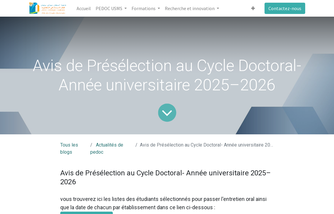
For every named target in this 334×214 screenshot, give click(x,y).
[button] (253, 8)
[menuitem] (83, 8)
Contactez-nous (284, 8)
